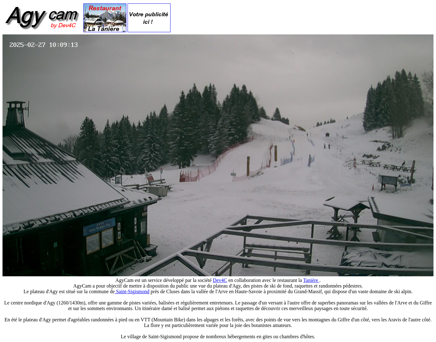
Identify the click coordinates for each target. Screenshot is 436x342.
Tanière (311, 280)
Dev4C (220, 280)
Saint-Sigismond (132, 291)
